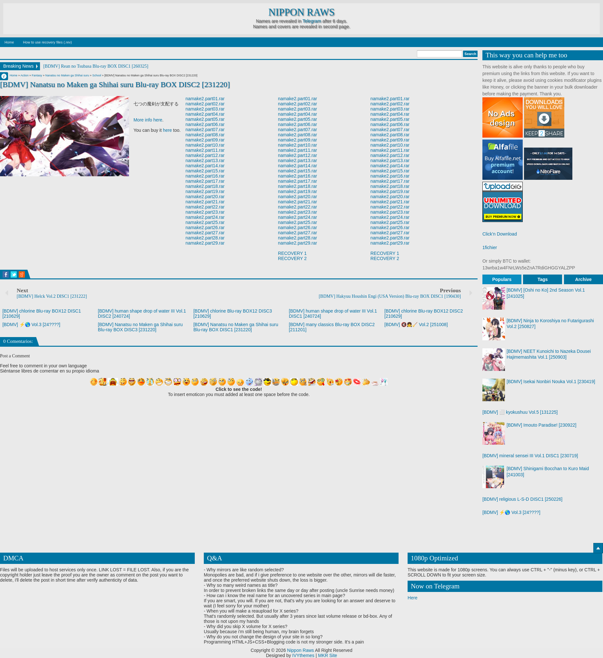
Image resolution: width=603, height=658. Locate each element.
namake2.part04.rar (205, 114)
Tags (543, 279)
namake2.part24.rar (205, 217)
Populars (501, 279)
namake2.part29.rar (205, 243)
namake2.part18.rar (205, 186)
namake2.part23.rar (205, 212)
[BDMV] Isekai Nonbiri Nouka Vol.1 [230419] (551, 381)
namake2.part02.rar (205, 104)
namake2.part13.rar (205, 160)
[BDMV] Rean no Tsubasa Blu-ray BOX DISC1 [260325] (95, 66)
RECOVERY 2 (292, 258)
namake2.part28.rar (205, 238)
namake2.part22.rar (205, 207)
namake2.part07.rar (205, 129)
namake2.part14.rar (205, 166)
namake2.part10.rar (205, 145)
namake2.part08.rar (205, 135)
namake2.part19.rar (205, 191)
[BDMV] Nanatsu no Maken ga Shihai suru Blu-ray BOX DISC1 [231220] (235, 327)
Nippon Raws (301, 12)
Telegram (311, 21)
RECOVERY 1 (292, 253)
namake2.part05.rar (205, 119)
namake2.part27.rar (205, 233)
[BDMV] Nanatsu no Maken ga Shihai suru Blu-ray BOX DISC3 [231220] (140, 327)
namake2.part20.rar (205, 196)
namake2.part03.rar (205, 109)
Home (9, 42)
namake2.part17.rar (205, 181)
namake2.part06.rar (205, 124)
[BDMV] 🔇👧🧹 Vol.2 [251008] (416, 324)
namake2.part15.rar (205, 171)
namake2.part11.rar (205, 150)
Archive (583, 279)
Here (412, 597)
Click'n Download (499, 234)
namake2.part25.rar (205, 222)
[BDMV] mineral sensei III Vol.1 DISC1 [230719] (530, 455)
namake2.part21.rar (205, 202)
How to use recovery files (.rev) (47, 42)
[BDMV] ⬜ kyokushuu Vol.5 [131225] (520, 412)
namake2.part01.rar (205, 99)
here (167, 130)
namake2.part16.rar (205, 176)
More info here (148, 120)
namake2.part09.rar (205, 140)
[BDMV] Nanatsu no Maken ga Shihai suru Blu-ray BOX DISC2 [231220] (115, 84)
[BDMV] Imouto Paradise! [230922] (541, 425)
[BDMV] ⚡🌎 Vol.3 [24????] (31, 324)
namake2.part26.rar (205, 227)
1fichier (489, 247)
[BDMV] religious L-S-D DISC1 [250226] (522, 499)
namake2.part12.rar (205, 155)
